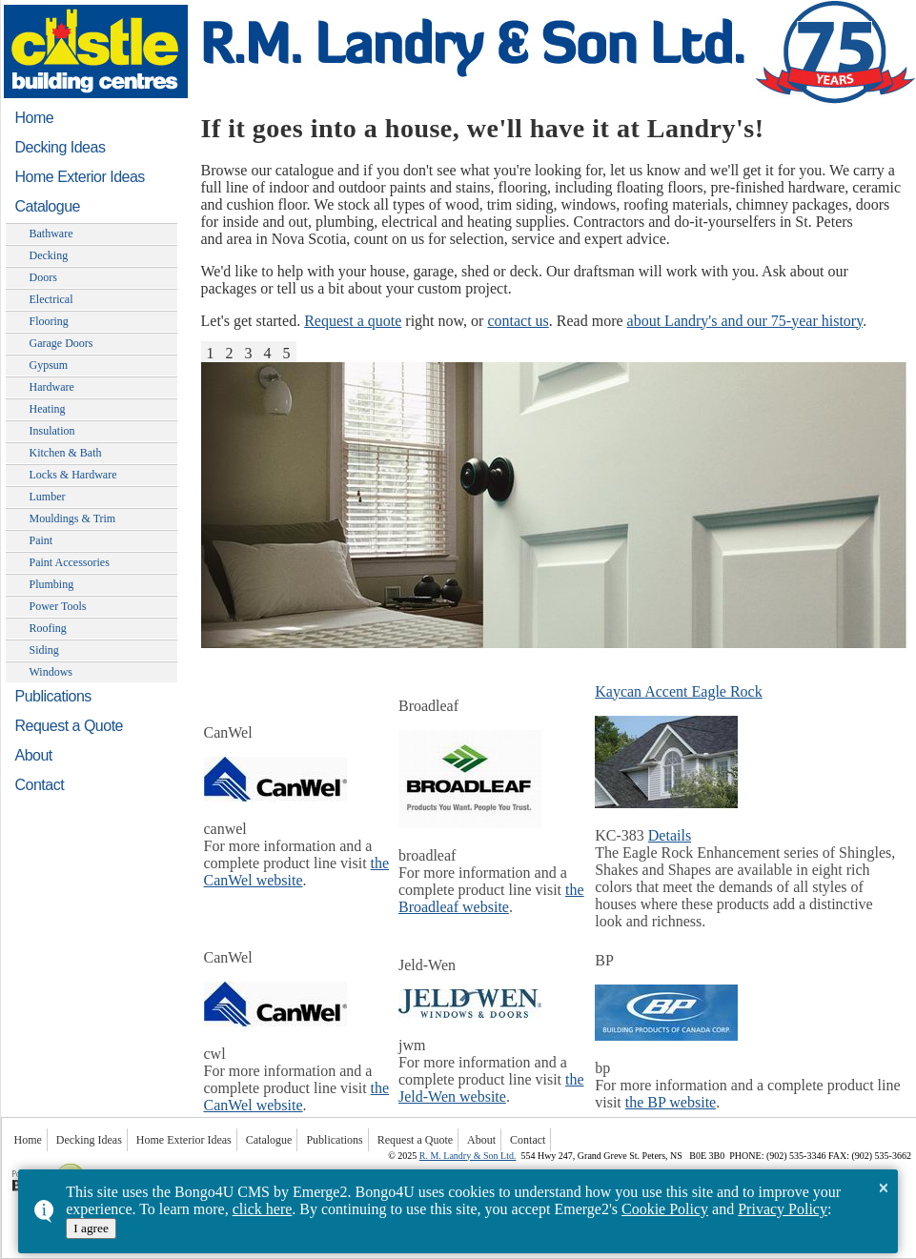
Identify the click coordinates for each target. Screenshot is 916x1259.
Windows (51, 672)
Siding (44, 650)
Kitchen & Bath (66, 452)
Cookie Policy (664, 1209)
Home (34, 118)
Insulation (52, 430)
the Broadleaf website (491, 898)
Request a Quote (69, 726)
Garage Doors (61, 343)
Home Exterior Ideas (80, 177)
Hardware (52, 387)
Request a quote (352, 321)
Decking (49, 255)
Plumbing (52, 584)
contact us (517, 321)
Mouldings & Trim (73, 518)
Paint (41, 540)
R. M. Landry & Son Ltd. (468, 1155)
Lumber (48, 496)
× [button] (883, 1187)
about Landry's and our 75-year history (745, 321)
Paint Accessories (70, 562)
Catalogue (47, 206)
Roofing (48, 628)
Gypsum (49, 365)
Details (669, 835)
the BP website (670, 1102)
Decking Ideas (60, 147)
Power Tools (58, 606)
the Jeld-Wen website (491, 1088)
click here (263, 1209)
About (33, 755)
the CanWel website (297, 871)
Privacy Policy (782, 1209)
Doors (43, 277)
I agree (91, 1228)
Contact (40, 785)
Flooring (49, 321)
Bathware (51, 233)
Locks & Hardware (73, 474)
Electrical (51, 299)
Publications (53, 696)
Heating (48, 409)
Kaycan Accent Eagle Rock (678, 691)
